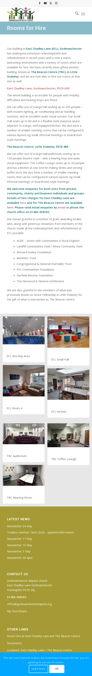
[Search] (75, 13)
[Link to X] (50, 3)
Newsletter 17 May (19, 539)
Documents (14, 643)
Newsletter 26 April (19, 558)
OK (57, 668)
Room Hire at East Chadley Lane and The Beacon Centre (43, 636)
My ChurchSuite (17, 611)
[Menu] (83, 13)
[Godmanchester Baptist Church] (38, 13)
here (23, 203)
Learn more (38, 668)
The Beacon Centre (59, 650)
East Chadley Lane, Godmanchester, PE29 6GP (38, 88)
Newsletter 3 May (18, 551)
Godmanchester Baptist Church (27, 580)
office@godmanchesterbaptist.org (29, 604)
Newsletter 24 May (19, 526)
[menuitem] (75, 13)
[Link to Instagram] (56, 3)
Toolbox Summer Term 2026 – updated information (40, 532)
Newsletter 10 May (19, 545)
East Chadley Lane (32, 650)
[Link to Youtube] (45, 3)
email (61, 207)
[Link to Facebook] (40, 3)
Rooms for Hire (26, 28)
